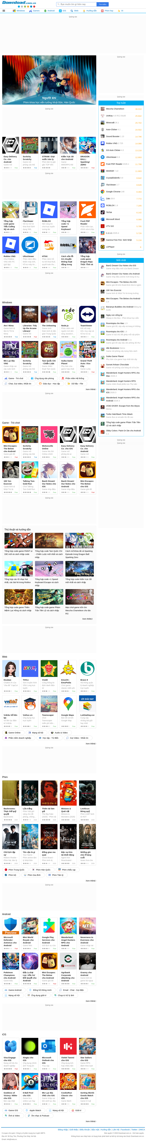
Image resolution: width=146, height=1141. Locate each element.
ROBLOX (112, 205)
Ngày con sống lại (114, 315)
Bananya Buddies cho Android (123, 308)
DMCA (142, 1129)
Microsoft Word (116, 220)
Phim (5, 777)
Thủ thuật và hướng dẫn (17, 529)
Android (6, 914)
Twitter (134, 1129)
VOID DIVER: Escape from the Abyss (123, 407)
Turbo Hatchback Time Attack (119, 414)
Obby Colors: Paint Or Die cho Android (123, 432)
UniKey (116, 116)
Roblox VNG (114, 143)
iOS (4, 1034)
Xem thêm (90, 389)
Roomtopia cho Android (119, 340)
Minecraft (112, 122)
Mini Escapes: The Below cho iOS (121, 282)
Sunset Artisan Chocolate (117, 364)
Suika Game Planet (115, 356)
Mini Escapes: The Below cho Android (123, 300)
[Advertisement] (73, 37)
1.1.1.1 (112, 233)
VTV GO (110, 226)
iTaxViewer (112, 185)
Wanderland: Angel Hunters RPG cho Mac (123, 374)
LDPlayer (110, 247)
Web (4, 656)
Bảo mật (95, 1129)
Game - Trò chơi (11, 422)
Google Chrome (115, 191)
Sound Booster (115, 136)
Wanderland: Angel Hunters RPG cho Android (123, 399)
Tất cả (5, 11)
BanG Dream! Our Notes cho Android (123, 274)
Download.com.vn (125, 1133)
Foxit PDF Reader (117, 164)
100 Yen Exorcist (113, 290)
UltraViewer (113, 157)
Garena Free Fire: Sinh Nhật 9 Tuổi (119, 241)
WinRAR (112, 171)
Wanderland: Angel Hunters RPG (121, 381)
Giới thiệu (73, 1129)
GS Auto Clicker (115, 150)
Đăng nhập (63, 1129)
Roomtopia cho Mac (116, 323)
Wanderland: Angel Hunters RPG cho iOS (123, 391)
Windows (7, 302)
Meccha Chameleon (115, 109)
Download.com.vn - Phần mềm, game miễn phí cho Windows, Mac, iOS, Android (19, 4)
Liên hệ (115, 1129)
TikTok (109, 212)
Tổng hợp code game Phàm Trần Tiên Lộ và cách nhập (123, 424)
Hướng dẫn (106, 1129)
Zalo (110, 198)
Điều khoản (85, 1129)
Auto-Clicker (113, 129)
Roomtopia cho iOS (116, 331)
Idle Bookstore (115, 348)
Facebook (125, 1129)
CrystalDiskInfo (114, 178)
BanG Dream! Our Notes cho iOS (121, 265)
